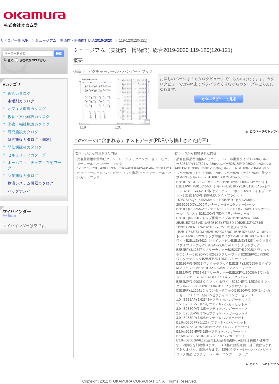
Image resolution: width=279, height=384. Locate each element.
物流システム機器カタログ (30, 183)
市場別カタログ (21, 101)
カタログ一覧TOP (14, 40)
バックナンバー (21, 191)
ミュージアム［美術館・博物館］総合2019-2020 (74, 40)
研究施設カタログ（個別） (30, 139)
